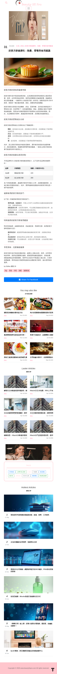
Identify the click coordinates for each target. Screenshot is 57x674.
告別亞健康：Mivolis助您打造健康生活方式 (26, 596)
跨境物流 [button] (11, 472)
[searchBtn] (6, 3)
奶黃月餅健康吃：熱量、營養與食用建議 (39, 46)
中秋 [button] (15, 270)
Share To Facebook (28, 280)
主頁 (17, 46)
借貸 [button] (29, 472)
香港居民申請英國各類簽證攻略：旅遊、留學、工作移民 (30, 515)
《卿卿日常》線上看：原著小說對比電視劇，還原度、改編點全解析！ (31, 625)
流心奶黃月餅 (13, 144)
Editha (8, 266)
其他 (22, 46)
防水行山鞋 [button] (26, 475)
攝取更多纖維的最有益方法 (13, 312)
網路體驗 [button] (34, 475)
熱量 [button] (20, 270)
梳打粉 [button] (11, 475)
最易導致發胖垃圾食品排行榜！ (15, 335)
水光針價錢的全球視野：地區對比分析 (24, 542)
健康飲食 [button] (26, 270)
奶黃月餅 (7, 96)
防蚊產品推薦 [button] (43, 475)
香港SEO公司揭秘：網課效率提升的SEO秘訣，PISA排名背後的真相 (32, 570)
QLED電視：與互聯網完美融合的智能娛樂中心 (27, 651)
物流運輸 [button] (42, 472)
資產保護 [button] (18, 475)
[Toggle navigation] (28, 8)
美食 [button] (10, 270)
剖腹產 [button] (35, 472)
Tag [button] (6, 270)
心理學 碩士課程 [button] (21, 472)
